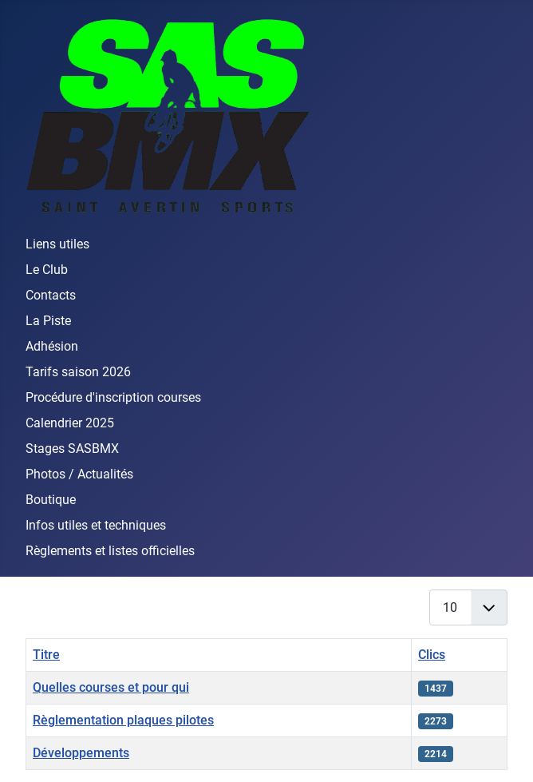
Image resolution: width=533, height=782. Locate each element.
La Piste (48, 320)
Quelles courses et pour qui (111, 687)
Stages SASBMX (72, 448)
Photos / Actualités (79, 474)
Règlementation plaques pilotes (123, 720)
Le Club (47, 269)
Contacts (51, 295)
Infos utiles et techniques (96, 525)
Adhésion (52, 346)
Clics (431, 654)
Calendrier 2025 (70, 423)
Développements (81, 752)
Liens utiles (57, 244)
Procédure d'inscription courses (113, 397)
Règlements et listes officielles (110, 550)
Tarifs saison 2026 (78, 371)
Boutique (51, 499)
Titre (46, 654)
